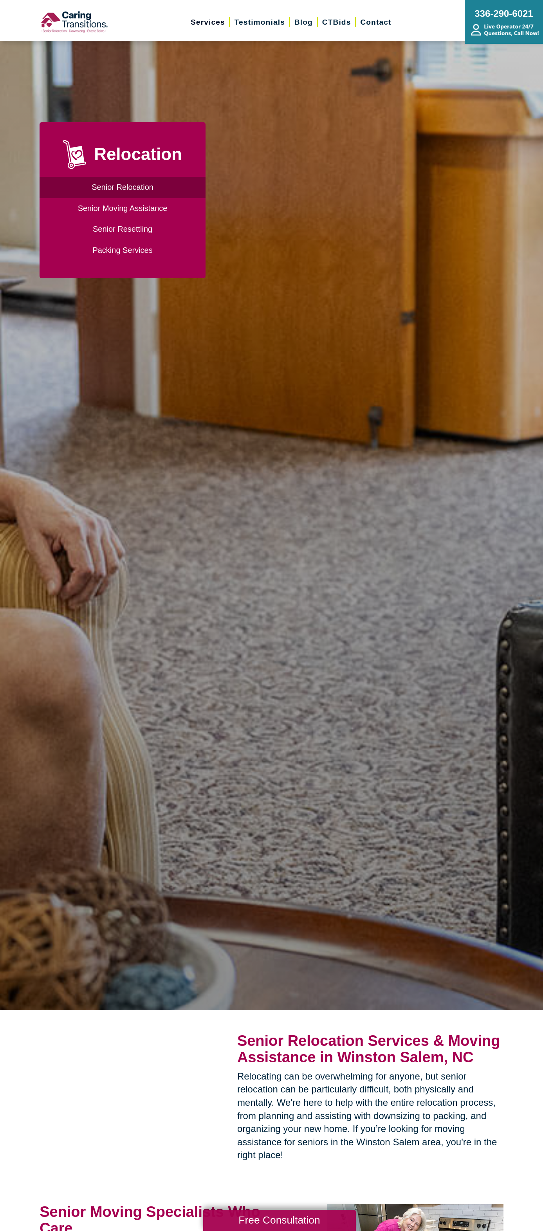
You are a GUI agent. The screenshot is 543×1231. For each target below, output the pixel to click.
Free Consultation (279, 1220)
